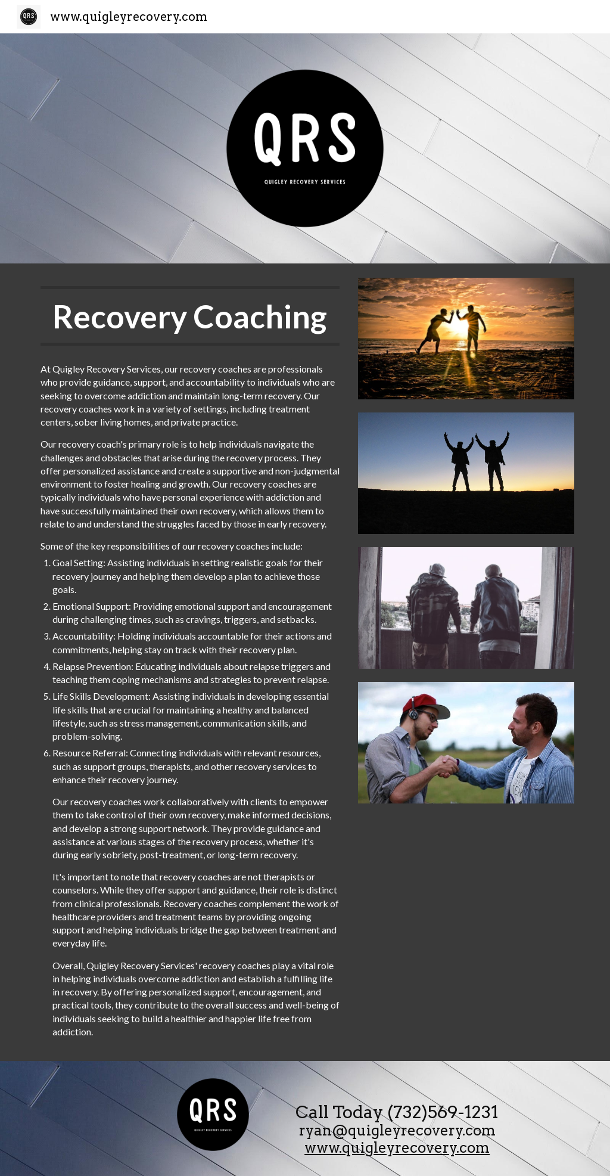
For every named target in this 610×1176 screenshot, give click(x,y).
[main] (190, 316)
